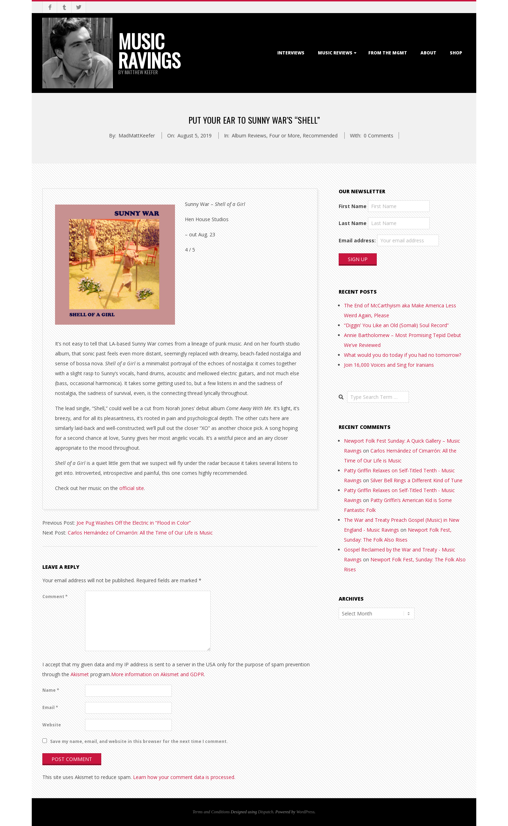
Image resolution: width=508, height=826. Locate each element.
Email (50, 707)
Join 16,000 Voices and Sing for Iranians (389, 364)
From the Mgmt (387, 53)
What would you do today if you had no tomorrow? (402, 355)
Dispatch (265, 811)
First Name (353, 206)
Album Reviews (249, 135)
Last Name (353, 223)
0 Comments (378, 135)
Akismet (80, 674)
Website (51, 725)
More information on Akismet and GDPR (157, 674)
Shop (456, 53)
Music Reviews (335, 53)
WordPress (305, 811)
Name (50, 690)
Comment (55, 597)
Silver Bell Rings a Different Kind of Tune (416, 480)
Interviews (290, 53)
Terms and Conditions (211, 811)
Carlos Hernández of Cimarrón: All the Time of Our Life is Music (140, 532)
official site (131, 488)
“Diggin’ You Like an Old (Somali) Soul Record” (396, 325)
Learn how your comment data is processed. (184, 777)
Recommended (320, 135)
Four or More (284, 135)
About (428, 53)
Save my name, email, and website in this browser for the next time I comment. (139, 741)
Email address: (357, 240)
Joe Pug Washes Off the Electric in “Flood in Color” (134, 522)
